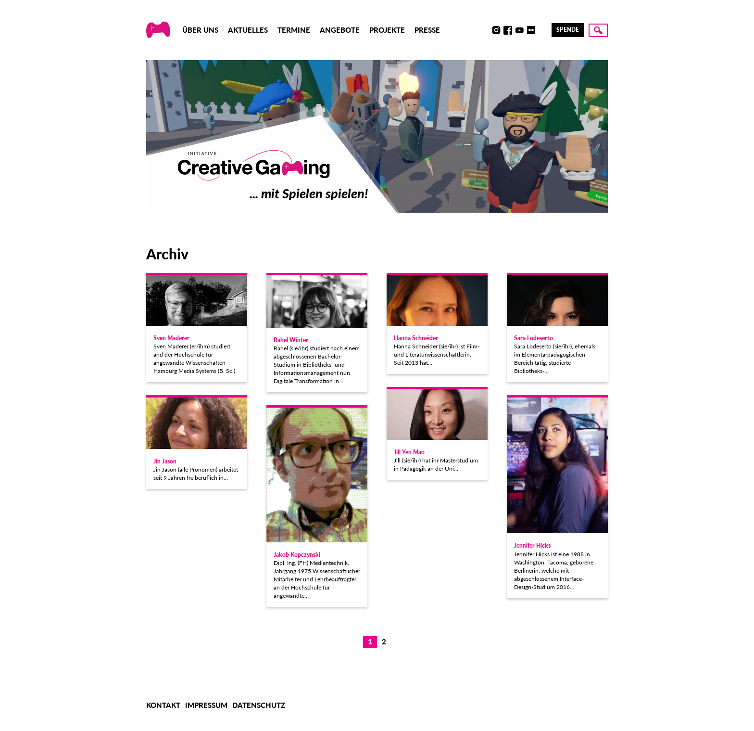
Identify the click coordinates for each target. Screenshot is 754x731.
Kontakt (163, 705)
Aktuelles (248, 30)
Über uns (200, 30)
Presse (427, 30)
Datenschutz (258, 705)
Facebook (507, 30)
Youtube (519, 30)
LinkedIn (542, 30)
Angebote (340, 30)
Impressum (206, 705)
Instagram (496, 30)
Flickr (531, 30)
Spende (567, 29)
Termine (293, 30)
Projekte (387, 30)
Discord (484, 30)
